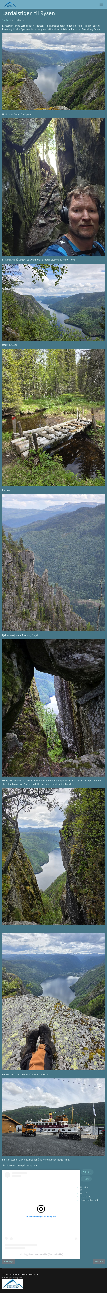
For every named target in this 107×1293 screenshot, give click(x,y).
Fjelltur (86, 1178)
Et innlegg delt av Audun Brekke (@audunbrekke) (41, 1254)
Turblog (5, 20)
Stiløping (87, 1172)
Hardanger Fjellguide (12, 1277)
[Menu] (101, 4)
